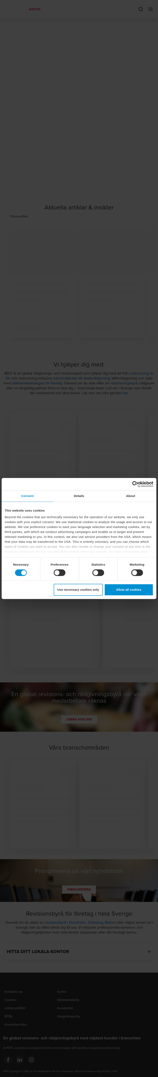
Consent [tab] (27, 496)
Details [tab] (79, 496)
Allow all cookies (129, 590)
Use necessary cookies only (78, 590)
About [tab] (130, 496)
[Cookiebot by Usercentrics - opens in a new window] (135, 484)
